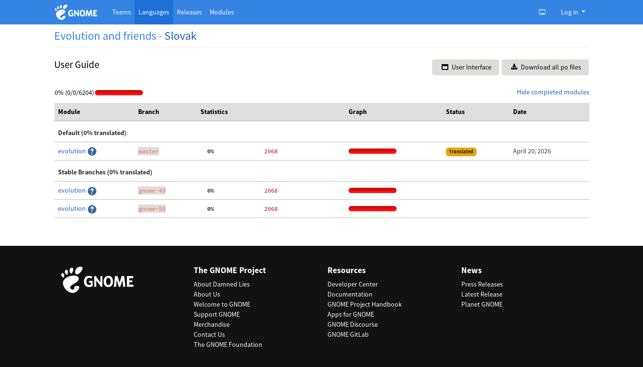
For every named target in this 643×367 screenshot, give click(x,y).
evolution (72, 151)
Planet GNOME (482, 304)
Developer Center (352, 284)
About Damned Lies (222, 284)
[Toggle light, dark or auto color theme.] (545, 12)
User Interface (466, 67)
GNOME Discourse (352, 324)
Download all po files (546, 67)
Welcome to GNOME (222, 304)
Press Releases (482, 284)
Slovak (180, 35)
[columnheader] (94, 112)
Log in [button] (570, 12)
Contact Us (209, 334)
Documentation (350, 294)
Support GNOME (217, 314)
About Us (207, 294)
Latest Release (482, 294)
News (471, 270)
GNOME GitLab (348, 334)
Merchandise (212, 324)
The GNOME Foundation (228, 344)
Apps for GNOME (350, 314)
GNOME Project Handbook (364, 304)
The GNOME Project (230, 270)
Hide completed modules (553, 92)
